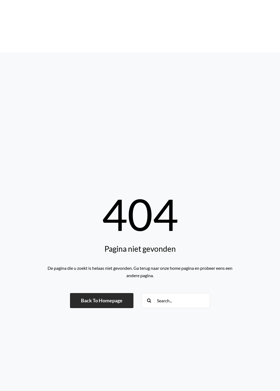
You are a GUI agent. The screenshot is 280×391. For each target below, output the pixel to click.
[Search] (149, 300)
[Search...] (176, 300)
